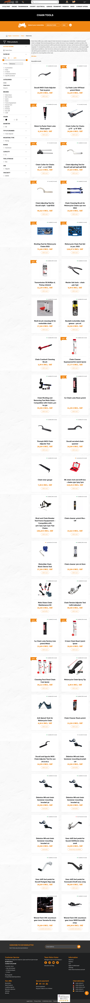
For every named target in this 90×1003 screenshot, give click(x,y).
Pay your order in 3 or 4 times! (44, 988)
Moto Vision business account (77, 969)
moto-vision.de (78, 985)
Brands (7, 993)
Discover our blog (49, 965)
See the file (45, 611)
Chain (4, 82)
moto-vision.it (78, 989)
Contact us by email (10, 963)
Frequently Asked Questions (13, 977)
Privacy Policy (37, 1001)
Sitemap (71, 967)
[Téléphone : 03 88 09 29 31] (23, 2)
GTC (70, 963)
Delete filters (7, 50)
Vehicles (7, 991)
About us (71, 959)
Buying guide (8, 975)
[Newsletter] (78, 946)
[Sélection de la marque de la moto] (52, 25)
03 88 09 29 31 (9, 961)
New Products (9, 985)
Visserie (5, 88)
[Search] (32, 2)
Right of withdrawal (74, 965)
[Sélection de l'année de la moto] (64, 25)
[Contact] (17, 2)
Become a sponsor (10, 989)
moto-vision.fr (78, 983)
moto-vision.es (78, 991)
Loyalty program (9, 987)
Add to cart (45, 96)
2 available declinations (45, 929)
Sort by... (5, 63)
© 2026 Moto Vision (47, 1001)
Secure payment (40, 986)
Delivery (71, 961)
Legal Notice (30, 1001)
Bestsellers (8, 983)
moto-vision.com (79, 987)
